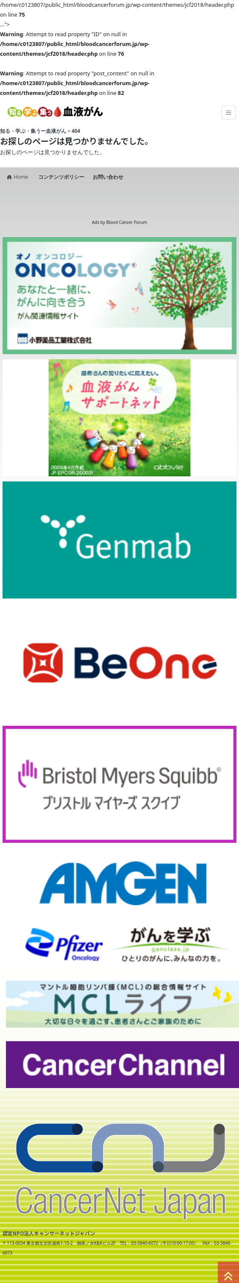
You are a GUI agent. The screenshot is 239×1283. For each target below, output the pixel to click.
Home (16, 176)
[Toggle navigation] (229, 113)
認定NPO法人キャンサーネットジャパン (49, 1233)
